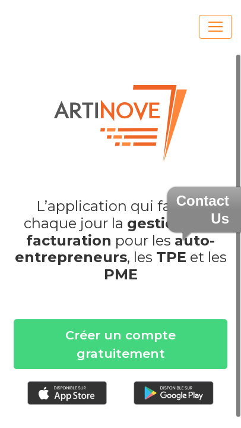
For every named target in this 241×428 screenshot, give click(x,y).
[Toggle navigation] (215, 27)
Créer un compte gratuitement (120, 344)
